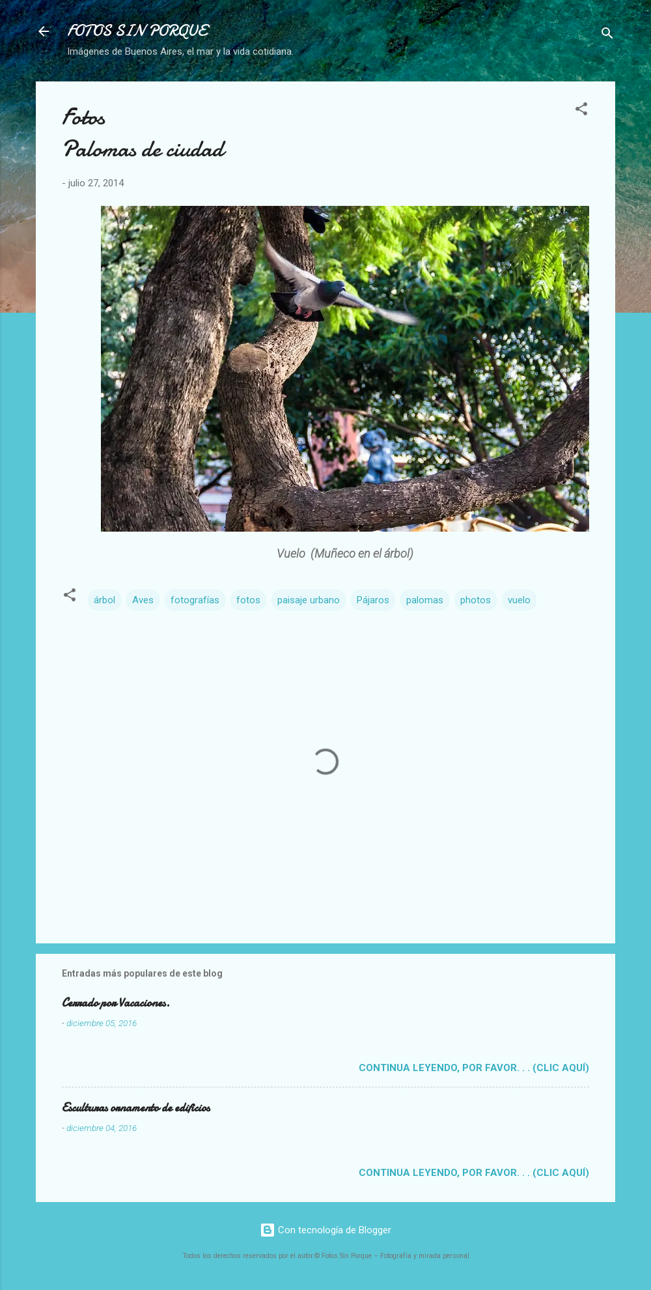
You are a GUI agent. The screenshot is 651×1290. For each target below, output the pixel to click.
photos (475, 600)
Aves (143, 600)
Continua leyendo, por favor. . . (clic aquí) (474, 1068)
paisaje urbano (308, 600)
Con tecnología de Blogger (325, 1230)
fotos (248, 600)
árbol (104, 600)
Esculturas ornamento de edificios (136, 1108)
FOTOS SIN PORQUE (136, 31)
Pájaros (373, 600)
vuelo (519, 600)
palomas (424, 600)
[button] (581, 111)
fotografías (195, 600)
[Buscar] (607, 35)
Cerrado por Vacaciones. (116, 1003)
